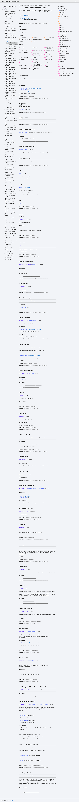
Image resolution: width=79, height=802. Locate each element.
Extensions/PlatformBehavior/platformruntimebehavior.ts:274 (35, 152)
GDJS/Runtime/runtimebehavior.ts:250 (31, 623)
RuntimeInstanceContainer (35, 88)
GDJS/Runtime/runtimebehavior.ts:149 (31, 681)
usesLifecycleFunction (36, 790)
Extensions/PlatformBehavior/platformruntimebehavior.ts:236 (35, 539)
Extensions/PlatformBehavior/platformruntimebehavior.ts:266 (35, 292)
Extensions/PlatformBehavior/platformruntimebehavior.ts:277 (35, 112)
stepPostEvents (35, 650)
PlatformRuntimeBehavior (44, 5)
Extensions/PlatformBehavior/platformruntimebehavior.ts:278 (35, 124)
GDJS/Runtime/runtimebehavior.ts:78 (30, 738)
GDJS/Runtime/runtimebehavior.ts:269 (31, 519)
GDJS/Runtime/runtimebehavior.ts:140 (31, 429)
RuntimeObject (26, 91)
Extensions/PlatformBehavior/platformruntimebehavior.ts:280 (35, 502)
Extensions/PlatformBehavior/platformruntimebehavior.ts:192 (35, 451)
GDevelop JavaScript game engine (10, 1)
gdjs (36, 5)
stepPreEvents (35, 679)
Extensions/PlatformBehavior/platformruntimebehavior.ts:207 (35, 561)
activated (34, 254)
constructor (32, 96)
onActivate (32, 537)
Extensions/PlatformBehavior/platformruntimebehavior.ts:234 (35, 338)
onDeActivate (33, 578)
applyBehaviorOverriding (35, 276)
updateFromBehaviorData (37, 736)
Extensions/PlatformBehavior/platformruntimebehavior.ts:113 (35, 23)
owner (33, 192)
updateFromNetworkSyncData (36, 765)
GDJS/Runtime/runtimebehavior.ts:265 (31, 387)
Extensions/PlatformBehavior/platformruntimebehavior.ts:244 (35, 580)
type (33, 206)
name (33, 176)
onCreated (32, 559)
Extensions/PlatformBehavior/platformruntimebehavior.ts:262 (35, 465)
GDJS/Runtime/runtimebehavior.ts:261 (31, 792)
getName (34, 406)
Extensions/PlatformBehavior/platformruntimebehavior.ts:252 (35, 312)
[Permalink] (27, 78)
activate (33, 235)
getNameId (34, 427)
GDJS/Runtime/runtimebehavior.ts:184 (31, 237)
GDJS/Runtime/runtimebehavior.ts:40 (30, 178)
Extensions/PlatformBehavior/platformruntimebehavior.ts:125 (35, 165)
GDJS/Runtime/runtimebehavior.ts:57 (30, 194)
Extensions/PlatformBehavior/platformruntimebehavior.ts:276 (35, 141)
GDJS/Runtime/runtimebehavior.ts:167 (31, 652)
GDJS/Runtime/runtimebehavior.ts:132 (31, 408)
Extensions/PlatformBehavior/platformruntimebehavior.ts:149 (35, 278)
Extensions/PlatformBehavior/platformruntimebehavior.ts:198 (35, 767)
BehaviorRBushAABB (36, 161)
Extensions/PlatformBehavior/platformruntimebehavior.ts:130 (35, 98)
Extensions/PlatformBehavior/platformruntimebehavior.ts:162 (35, 696)
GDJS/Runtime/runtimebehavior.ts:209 (31, 256)
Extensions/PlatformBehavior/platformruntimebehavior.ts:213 (35, 603)
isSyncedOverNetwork (36, 517)
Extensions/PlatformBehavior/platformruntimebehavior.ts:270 (35, 480)
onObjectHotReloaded (36, 621)
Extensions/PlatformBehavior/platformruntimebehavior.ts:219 (35, 365)
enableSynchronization (37, 385)
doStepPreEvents (33, 363)
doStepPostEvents (34, 336)
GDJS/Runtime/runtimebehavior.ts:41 (30, 208)
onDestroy (32, 601)
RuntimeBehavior (25, 18)
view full (26, 15)
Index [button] (21, 26)
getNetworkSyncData (34, 449)
